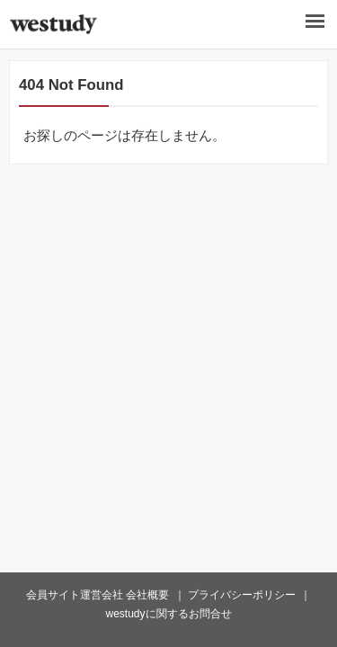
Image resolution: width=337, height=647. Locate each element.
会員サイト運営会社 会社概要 (97, 595)
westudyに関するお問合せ (168, 613)
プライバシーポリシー (242, 595)
